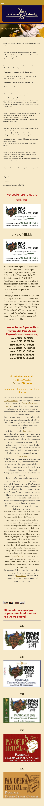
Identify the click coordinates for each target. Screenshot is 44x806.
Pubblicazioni (21, 456)
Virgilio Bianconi (11, 401)
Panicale (16, 383)
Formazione (28, 431)
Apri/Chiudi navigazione (22, 3)
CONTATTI (21, 576)
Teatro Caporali (17, 556)
